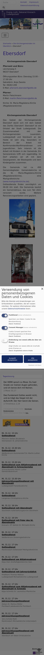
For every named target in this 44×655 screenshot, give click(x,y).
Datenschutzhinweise (16, 308)
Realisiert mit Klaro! (34, 365)
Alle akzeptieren (32, 359)
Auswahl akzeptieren (12, 359)
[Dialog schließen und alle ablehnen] (42, 287)
